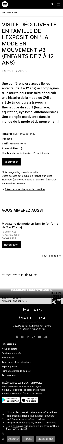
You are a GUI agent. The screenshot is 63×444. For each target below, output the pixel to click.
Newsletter (8, 357)
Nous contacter (10, 348)
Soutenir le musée (11, 353)
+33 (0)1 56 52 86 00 (34, 329)
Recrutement (9, 375)
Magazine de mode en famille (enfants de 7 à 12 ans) (30, 225)
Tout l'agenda (51, 255)
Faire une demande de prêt (16, 371)
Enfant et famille (31, 290)
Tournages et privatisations (16, 362)
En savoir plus (45, 438)
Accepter (13, 438)
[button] (31, 299)
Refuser (28, 438)
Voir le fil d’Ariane (9, 12)
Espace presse (9, 366)
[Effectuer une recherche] (52, 4)
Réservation (11, 161)
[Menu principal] (58, 4)
